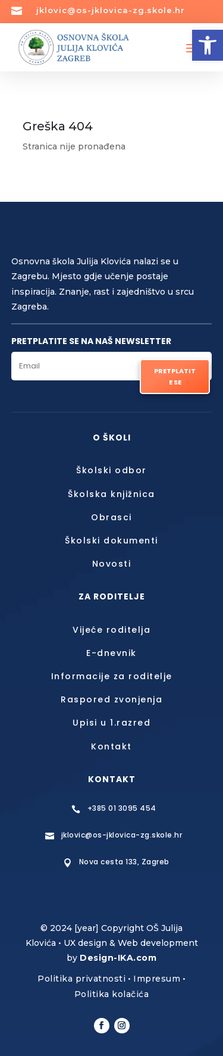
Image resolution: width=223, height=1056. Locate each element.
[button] (207, 45)
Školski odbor (111, 470)
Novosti (111, 564)
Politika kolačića (111, 994)
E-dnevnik (111, 653)
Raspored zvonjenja (111, 699)
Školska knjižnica (111, 494)
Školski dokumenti (111, 540)
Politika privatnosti (81, 978)
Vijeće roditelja (111, 630)
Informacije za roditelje (111, 676)
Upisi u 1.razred (111, 723)
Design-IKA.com (118, 957)
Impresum (156, 978)
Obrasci (111, 517)
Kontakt (111, 746)
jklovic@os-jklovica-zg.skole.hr (110, 10)
